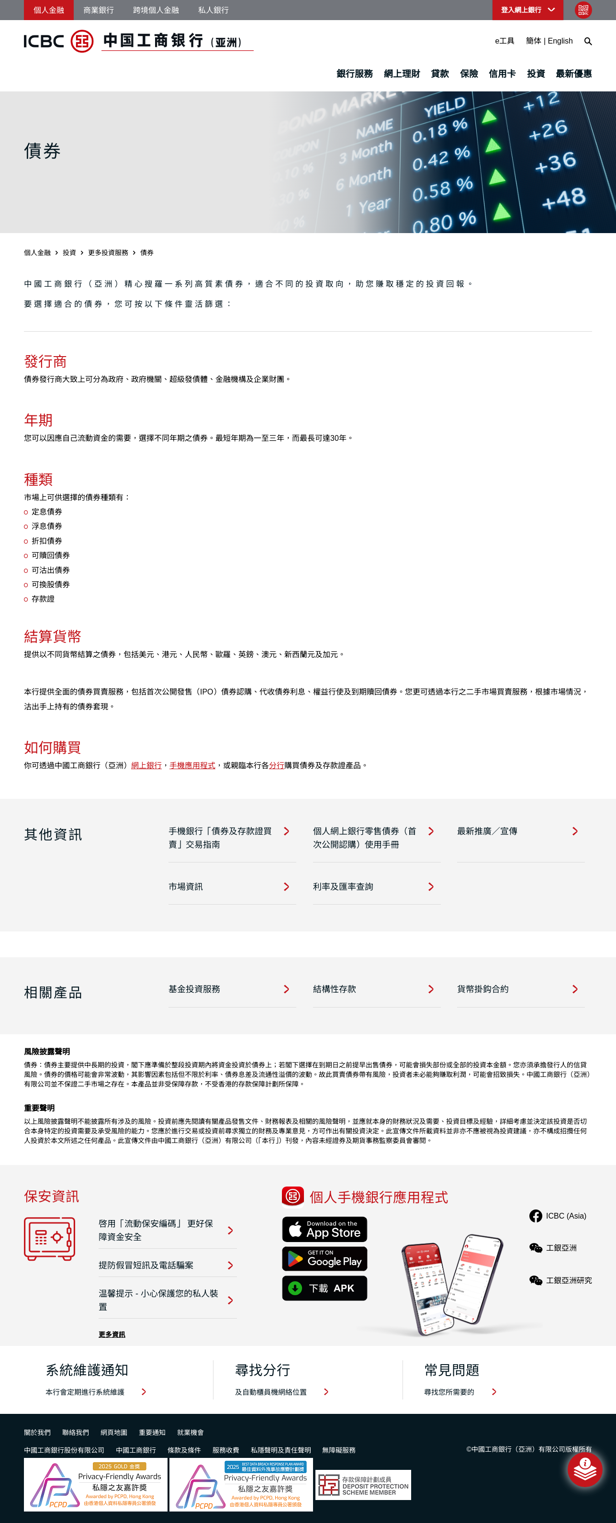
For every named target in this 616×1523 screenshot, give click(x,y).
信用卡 (502, 74)
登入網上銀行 (521, 10)
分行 (276, 766)
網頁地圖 (114, 1432)
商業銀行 (98, 10)
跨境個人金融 (156, 10)
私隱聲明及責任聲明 (281, 1450)
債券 (147, 253)
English (560, 41)
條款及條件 (184, 1450)
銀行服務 (354, 74)
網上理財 (402, 74)
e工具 (505, 41)
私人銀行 (213, 10)
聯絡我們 (75, 1432)
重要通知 (152, 1432)
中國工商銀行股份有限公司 (64, 1450)
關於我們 (37, 1432)
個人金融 (49, 10)
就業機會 (190, 1432)
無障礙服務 (339, 1450)
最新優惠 (574, 74)
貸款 (440, 74)
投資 (536, 74)
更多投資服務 (108, 253)
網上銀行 (146, 766)
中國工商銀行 (136, 1450)
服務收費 (226, 1450)
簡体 (533, 41)
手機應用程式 (192, 766)
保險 (469, 74)
